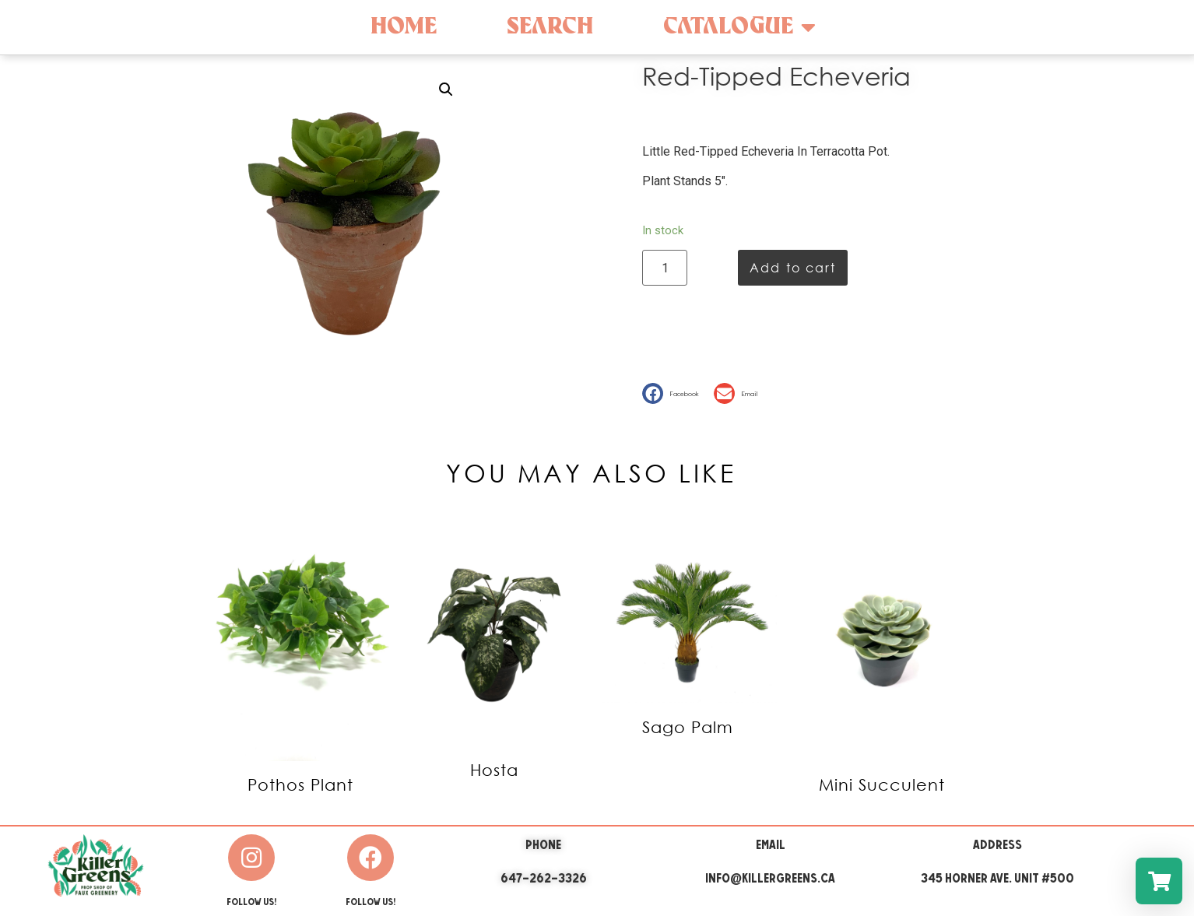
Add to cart (793, 267)
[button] (674, 393)
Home (403, 27)
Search (550, 27)
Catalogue (739, 27)
